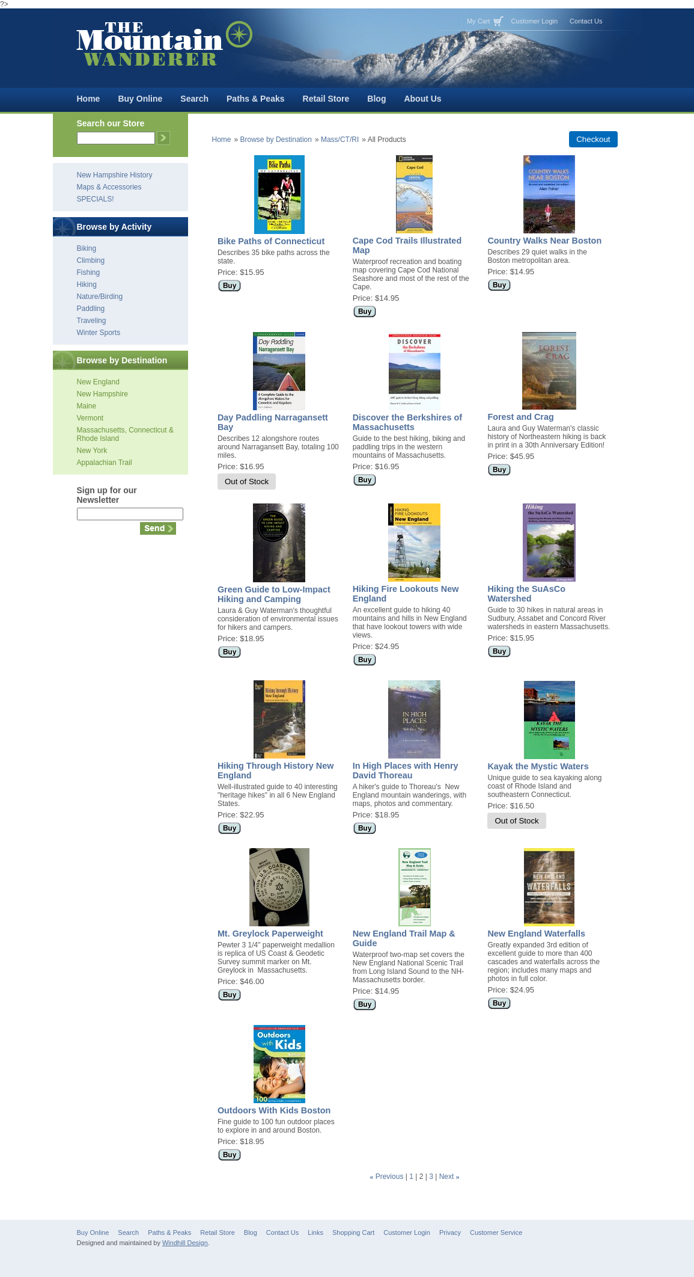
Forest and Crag (520, 417)
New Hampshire (102, 394)
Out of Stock (247, 481)
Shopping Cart (353, 1232)
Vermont (90, 418)
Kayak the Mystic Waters (537, 766)
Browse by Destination (276, 139)
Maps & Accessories (109, 187)
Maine (87, 406)
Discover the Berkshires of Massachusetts (407, 422)
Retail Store (326, 98)
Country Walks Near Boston (544, 240)
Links (315, 1232)
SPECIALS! (95, 199)
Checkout (593, 139)
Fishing (88, 272)
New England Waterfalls (536, 933)
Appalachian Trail (104, 462)
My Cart (478, 21)
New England (98, 382)
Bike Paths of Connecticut (271, 241)
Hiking (87, 284)
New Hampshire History (115, 175)
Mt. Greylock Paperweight (270, 933)
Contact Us (586, 21)
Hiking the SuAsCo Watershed (526, 593)
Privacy (450, 1232)
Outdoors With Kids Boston (274, 1110)
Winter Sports (99, 332)
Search (194, 98)
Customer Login (534, 21)
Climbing (91, 260)
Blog (376, 98)
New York (92, 450)
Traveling (91, 320)
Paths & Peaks (256, 98)
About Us (422, 98)
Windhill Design (185, 1242)
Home (88, 98)
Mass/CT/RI (340, 139)
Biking (87, 248)
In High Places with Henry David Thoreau (405, 770)
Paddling (91, 308)
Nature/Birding (100, 296)
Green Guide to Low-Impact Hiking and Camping (274, 594)
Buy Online (140, 98)
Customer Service (496, 1232)
